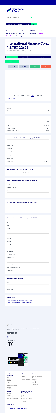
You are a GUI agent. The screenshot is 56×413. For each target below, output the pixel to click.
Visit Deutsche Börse (37, 376)
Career (22, 395)
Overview (12, 57)
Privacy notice (15, 329)
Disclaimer (14, 328)
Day (14, 95)
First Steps (9, 388)
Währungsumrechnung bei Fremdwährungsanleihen (20, 302)
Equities (16, 31)
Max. (41, 95)
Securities (34, 379)
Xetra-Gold (23, 401)
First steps (19, 36)
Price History (43, 57)
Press (22, 397)
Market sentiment (26, 379)
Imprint (8, 329)
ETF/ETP (32, 31)
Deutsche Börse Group (26, 398)
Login (33, 24)
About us (34, 378)
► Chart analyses (11, 98)
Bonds (24, 31)
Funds (40, 31)
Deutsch (13, 22)
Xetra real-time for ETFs (12, 398)
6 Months (28, 95)
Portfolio (27, 24)
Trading (34, 381)
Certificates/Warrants (12, 385)
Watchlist (20, 24)
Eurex (22, 400)
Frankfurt (12, 62)
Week (18, 95)
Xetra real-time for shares (13, 397)
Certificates (21, 33)
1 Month (22, 95)
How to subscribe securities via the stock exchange (20, 300)
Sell (46, 66)
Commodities (10, 33)
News (41, 33)
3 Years (37, 95)
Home (8, 31)
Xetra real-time (11, 24)
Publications (35, 384)
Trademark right (24, 328)
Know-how (9, 36)
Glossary (34, 382)
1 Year (32, 95)
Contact (8, 22)
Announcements (26, 378)
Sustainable (32, 33)
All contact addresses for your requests (17, 408)
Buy (35, 66)
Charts (22, 57)
